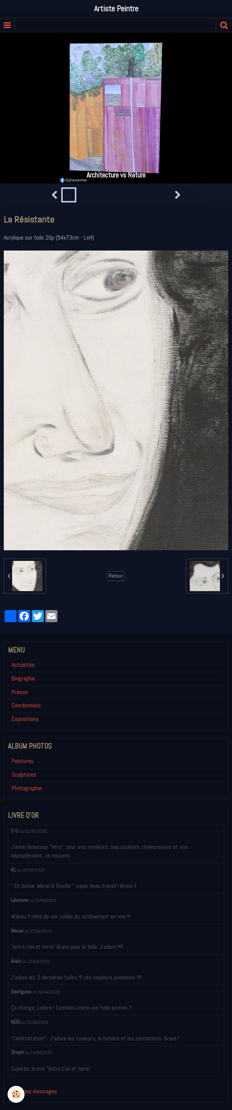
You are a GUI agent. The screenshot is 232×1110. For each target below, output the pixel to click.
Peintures (23, 761)
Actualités (23, 665)
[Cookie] (16, 1094)
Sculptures (24, 774)
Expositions (25, 719)
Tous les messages (34, 1091)
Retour (116, 576)
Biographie (23, 678)
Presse (20, 692)
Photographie (27, 788)
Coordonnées (26, 705)
